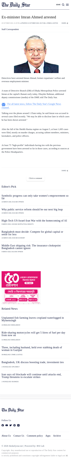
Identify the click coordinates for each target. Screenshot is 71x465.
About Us (6, 435)
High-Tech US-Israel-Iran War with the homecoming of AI (34, 220)
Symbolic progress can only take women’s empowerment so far (35, 197)
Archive (57, 435)
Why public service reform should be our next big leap (32, 209)
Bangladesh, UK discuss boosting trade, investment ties (33, 362)
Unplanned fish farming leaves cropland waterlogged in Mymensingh (33, 319)
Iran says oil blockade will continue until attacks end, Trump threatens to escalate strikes (31, 375)
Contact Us (18, 435)
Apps (48, 435)
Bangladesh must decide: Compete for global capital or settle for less (32, 233)
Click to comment (35, 178)
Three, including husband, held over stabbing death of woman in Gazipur (32, 348)
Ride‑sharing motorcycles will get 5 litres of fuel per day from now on (33, 334)
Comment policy (35, 435)
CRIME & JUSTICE (52, 23)
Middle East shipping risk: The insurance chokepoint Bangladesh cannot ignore (31, 247)
